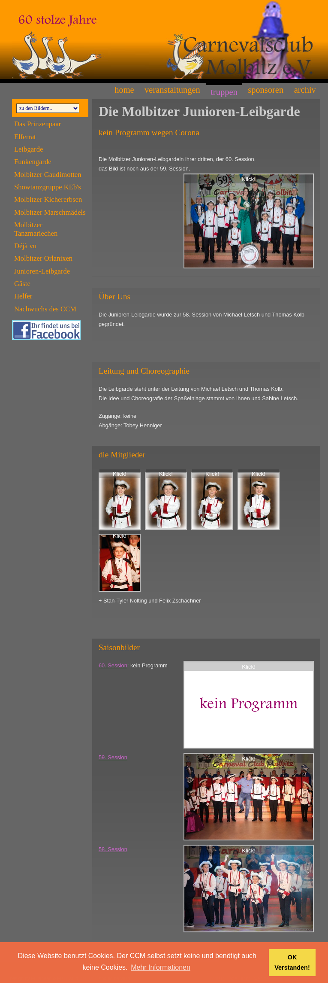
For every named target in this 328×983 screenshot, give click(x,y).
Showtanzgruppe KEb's (47, 187)
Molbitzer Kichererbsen (48, 199)
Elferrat (25, 137)
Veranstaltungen (172, 89)
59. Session (113, 757)
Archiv (305, 89)
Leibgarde (28, 149)
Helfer (23, 296)
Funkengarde (32, 162)
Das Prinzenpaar (37, 124)
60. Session (113, 665)
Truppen (224, 92)
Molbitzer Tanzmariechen (35, 229)
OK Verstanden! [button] (292, 962)
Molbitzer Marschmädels (50, 212)
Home (124, 89)
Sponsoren (265, 89)
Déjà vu (25, 246)
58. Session (113, 849)
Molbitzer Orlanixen (43, 258)
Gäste (22, 284)
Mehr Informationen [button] (160, 967)
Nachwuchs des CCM (45, 309)
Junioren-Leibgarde (42, 271)
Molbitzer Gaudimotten (47, 174)
